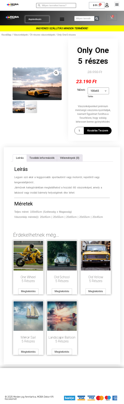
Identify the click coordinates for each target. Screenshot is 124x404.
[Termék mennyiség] (79, 130)
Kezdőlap (6, 34)
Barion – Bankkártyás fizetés (62, 387)
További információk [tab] (42, 157)
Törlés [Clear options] (90, 96)
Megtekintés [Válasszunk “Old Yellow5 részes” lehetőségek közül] (95, 291)
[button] (116, 4)
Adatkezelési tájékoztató (62, 374)
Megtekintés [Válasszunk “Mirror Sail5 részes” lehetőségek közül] (28, 351)
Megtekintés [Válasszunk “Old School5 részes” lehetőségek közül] (62, 291)
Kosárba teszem (97, 130)
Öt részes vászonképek (42, 34)
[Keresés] (96, 18)
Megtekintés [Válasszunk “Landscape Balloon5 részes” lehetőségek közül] (62, 351)
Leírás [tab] (20, 157)
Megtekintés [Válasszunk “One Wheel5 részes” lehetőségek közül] (28, 291)
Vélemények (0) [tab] (69, 157)
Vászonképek (21, 34)
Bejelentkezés (35, 19)
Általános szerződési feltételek (62, 380)
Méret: (81, 89)
